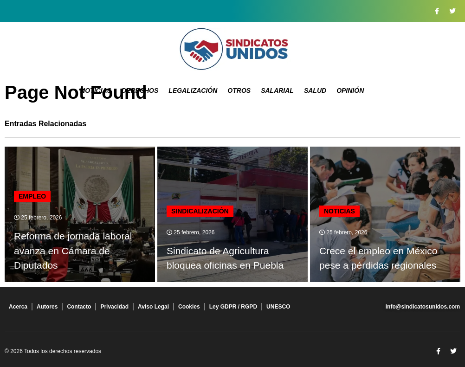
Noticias (95, 90)
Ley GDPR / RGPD (233, 306)
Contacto (79, 306)
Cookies (189, 306)
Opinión (350, 90)
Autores (47, 306)
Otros (239, 90)
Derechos (140, 90)
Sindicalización (200, 211)
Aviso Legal (153, 306)
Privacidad (114, 306)
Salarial (277, 90)
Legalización (192, 90)
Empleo (32, 196)
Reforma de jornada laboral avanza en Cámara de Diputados (73, 250)
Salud (315, 90)
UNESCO (278, 306)
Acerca (18, 306)
